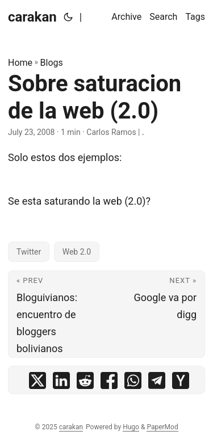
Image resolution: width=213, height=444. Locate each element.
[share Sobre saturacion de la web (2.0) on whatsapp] (132, 383)
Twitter (28, 251)
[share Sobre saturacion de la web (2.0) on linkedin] (61, 383)
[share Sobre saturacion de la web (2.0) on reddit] (85, 383)
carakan (32, 17)
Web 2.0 (76, 251)
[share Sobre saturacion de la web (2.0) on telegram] (156, 383)
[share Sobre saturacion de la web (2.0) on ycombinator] (180, 383)
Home (20, 62)
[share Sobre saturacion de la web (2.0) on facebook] (109, 383)
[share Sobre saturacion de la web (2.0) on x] (37, 383)
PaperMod (162, 427)
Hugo (131, 427)
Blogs (51, 62)
